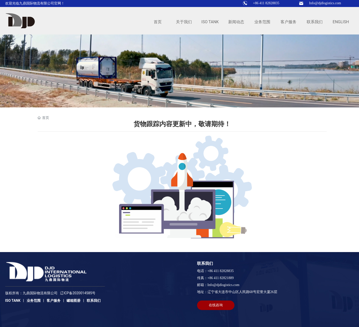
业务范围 (34, 301)
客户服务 (54, 301)
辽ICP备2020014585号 (77, 293)
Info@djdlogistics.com (325, 3)
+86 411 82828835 (266, 3)
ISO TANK (13, 301)
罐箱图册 (73, 301)
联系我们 (94, 301)
